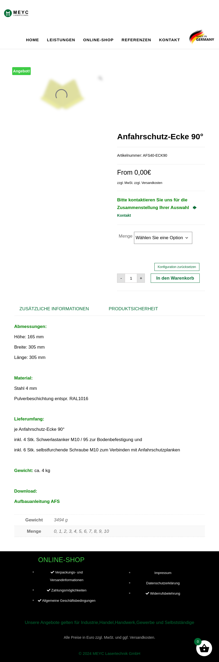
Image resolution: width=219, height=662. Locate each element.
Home (32, 40)
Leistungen (61, 40)
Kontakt (169, 40)
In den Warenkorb (175, 278)
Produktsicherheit (133, 308)
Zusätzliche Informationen (54, 308)
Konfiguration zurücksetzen (177, 267)
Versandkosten (151, 183)
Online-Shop (98, 40)
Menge (125, 236)
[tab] (58, 309)
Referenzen (136, 40)
